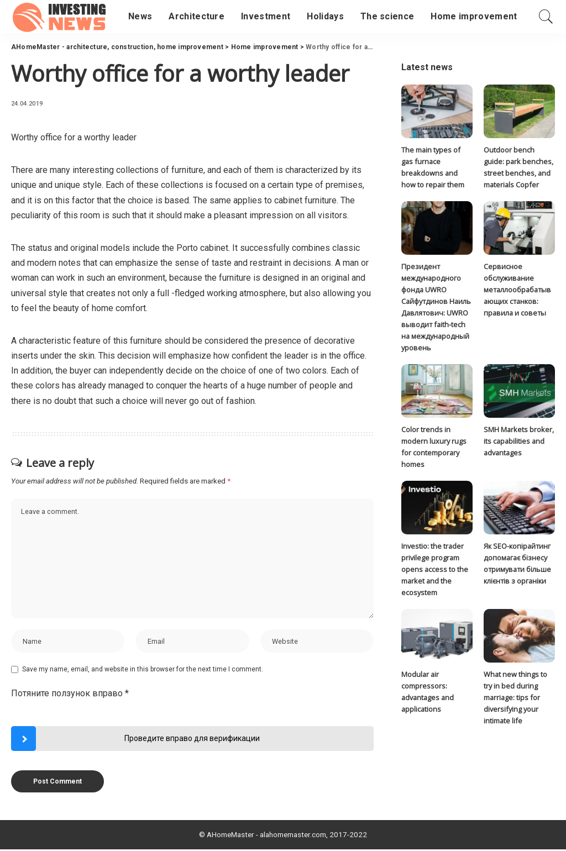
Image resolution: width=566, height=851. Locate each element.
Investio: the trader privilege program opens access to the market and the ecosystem (434, 571)
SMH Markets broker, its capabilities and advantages (519, 443)
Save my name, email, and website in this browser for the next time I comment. (142, 671)
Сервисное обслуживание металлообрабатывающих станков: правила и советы (517, 290)
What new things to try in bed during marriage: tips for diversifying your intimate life (515, 700)
